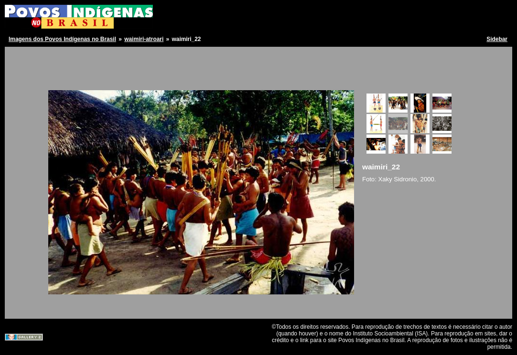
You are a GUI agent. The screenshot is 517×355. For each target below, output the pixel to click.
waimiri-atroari (143, 39)
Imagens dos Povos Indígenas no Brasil (62, 39)
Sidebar (496, 39)
